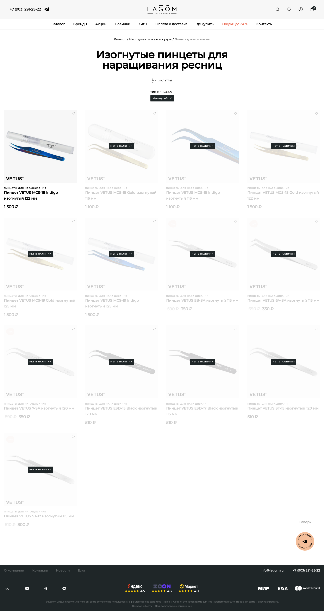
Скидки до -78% (235, 24)
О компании (14, 570)
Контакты (264, 24)
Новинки (122, 24)
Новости (63, 570)
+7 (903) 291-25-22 (25, 9)
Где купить (204, 24)
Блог (82, 570)
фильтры (162, 81)
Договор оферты (142, 606)
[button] (171, 98)
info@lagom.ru (272, 570)
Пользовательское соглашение (173, 606)
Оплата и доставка (171, 24)
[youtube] (27, 588)
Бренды (80, 24)
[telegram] (46, 9)
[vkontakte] (7, 588)
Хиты (142, 24)
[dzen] (64, 588)
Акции (100, 24)
